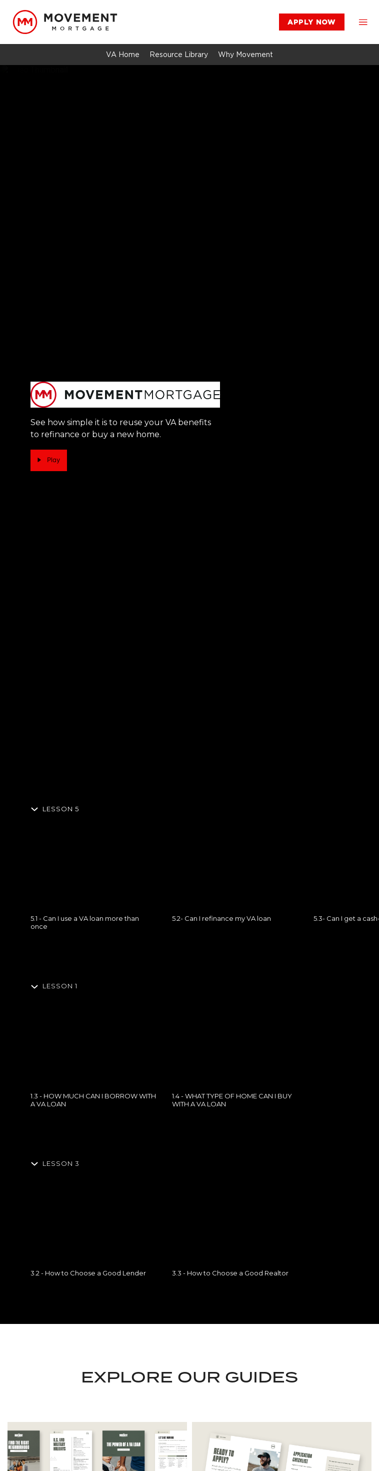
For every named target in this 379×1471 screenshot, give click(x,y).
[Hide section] (56, 809)
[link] (65, 22)
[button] (363, 22)
